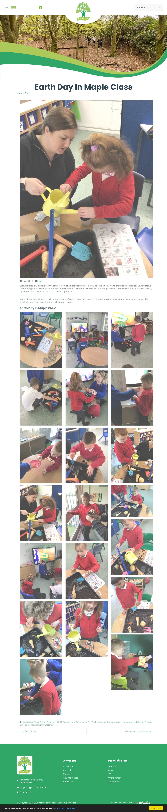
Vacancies (68, 781)
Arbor (110, 770)
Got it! (156, 808)
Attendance (114, 781)
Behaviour (113, 766)
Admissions (68, 766)
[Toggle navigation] (13, 7)
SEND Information (71, 778)
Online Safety (114, 778)
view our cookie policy (67, 808)
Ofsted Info (68, 774)
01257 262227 (26, 792)
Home (19, 93)
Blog (27, 93)
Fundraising (68, 770)
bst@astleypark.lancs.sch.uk (33, 787)
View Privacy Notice (67, 802)
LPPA (110, 774)
